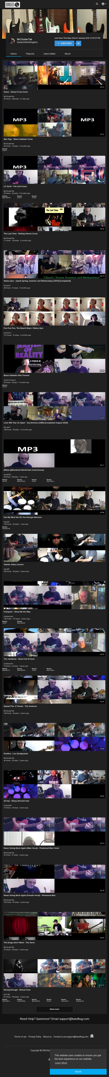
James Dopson (10, 380)
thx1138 (6, 995)
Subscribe (64, 43)
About (68, 54)
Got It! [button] (78, 1072)
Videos (13, 54)
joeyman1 (7, 333)
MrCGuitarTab (24, 39)
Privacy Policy (35, 1037)
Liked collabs (49, 54)
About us (47, 1037)
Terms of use (20, 1037)
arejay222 (7, 475)
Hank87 (6, 522)
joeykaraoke (8, 616)
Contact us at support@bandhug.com (71, 1037)
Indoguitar (8, 805)
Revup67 (7, 286)
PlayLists (30, 54)
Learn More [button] (61, 1063)
